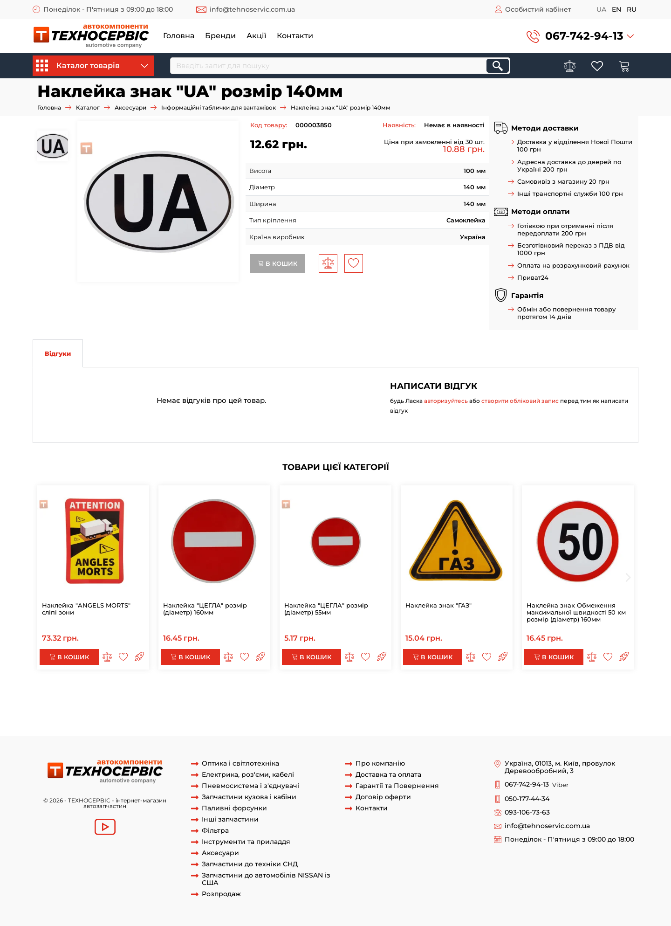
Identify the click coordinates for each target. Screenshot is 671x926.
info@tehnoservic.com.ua (252, 9)
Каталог (88, 107)
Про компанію (380, 763)
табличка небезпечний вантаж (426, 692)
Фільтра (215, 831)
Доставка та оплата (388, 775)
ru (632, 9)
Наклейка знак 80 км (101, 709)
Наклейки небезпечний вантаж (323, 692)
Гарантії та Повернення (397, 786)
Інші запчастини (230, 819)
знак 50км (260, 718)
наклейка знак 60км (65, 718)
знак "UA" (582, 718)
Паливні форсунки (234, 808)
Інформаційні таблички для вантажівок (218, 107)
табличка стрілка (86, 701)
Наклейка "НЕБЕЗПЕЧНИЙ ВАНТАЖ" (107, 692)
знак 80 (150, 709)
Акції (256, 35)
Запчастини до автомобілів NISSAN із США (266, 879)
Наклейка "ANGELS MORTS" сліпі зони (86, 608)
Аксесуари (130, 107)
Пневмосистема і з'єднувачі (250, 786)
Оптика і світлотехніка (240, 763)
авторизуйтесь (446, 400)
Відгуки (58, 353)
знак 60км (545, 709)
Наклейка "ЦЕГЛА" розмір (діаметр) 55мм (326, 608)
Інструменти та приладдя (246, 842)
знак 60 (514, 709)
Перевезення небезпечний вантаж (535, 692)
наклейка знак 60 (593, 709)
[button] (580, 36)
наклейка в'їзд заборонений (314, 701)
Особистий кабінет (538, 9)
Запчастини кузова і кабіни (249, 797)
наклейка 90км (509, 701)
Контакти (295, 35)
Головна (178, 35)
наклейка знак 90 (564, 701)
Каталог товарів (92, 66)
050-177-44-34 (527, 799)
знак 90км (465, 701)
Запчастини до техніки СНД (250, 864)
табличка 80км (291, 709)
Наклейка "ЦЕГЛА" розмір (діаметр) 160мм (205, 608)
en (616, 9)
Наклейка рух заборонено (404, 701)
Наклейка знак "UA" (534, 718)
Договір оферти (383, 797)
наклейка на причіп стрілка (160, 701)
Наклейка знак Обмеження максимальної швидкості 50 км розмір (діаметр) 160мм (576, 612)
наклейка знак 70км (467, 709)
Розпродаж (221, 894)
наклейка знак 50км (369, 718)
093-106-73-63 (527, 812)
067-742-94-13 (584, 35)
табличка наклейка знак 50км (452, 718)
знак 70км (360, 709)
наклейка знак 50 (307, 718)
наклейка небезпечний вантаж (219, 692)
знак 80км (181, 709)
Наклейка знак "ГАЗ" (438, 605)
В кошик (277, 263)
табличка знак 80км (232, 709)
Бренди (220, 35)
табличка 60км (124, 718)
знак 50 (229, 718)
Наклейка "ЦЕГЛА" (236, 701)
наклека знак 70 (406, 709)
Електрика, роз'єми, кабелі (248, 775)
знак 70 (329, 709)
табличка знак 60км (182, 718)
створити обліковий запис (520, 400)
